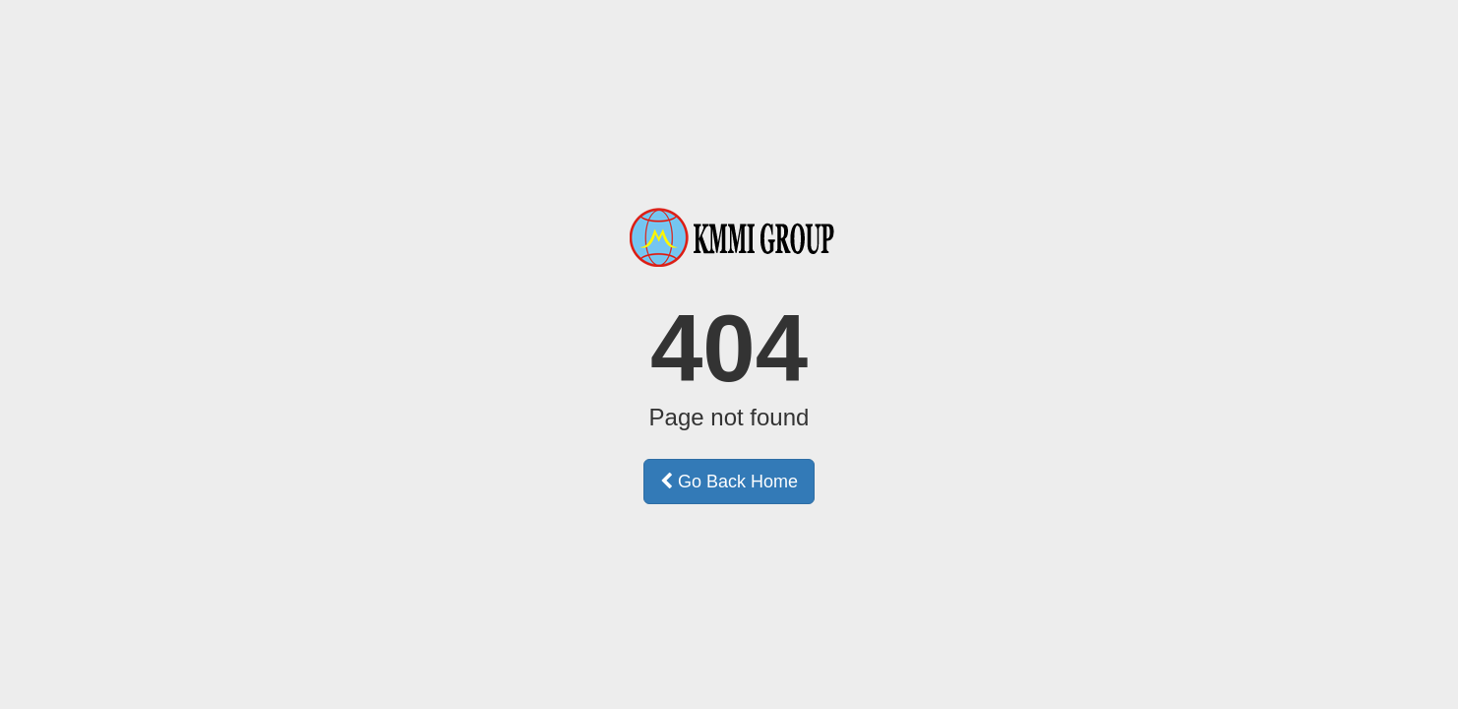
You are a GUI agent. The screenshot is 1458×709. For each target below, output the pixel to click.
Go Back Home (729, 481)
